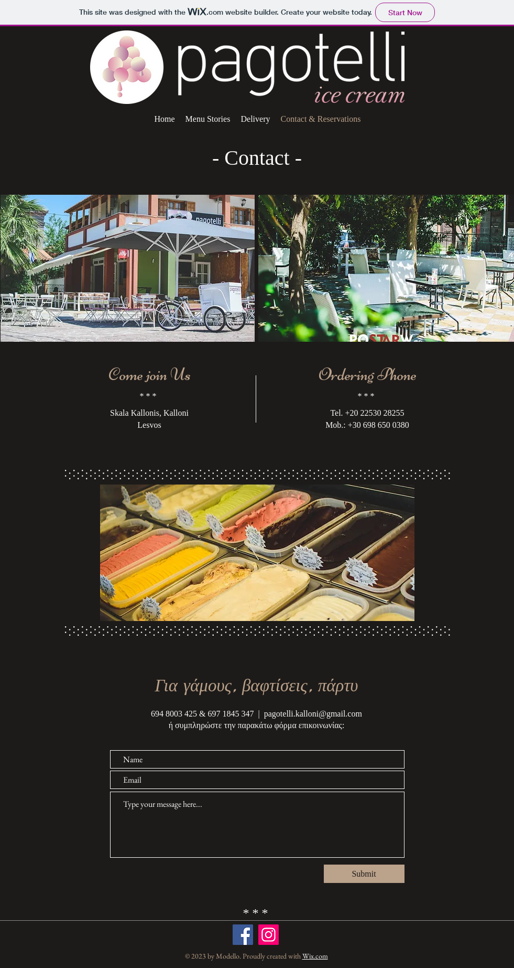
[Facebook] (243, 934)
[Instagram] (268, 934)
